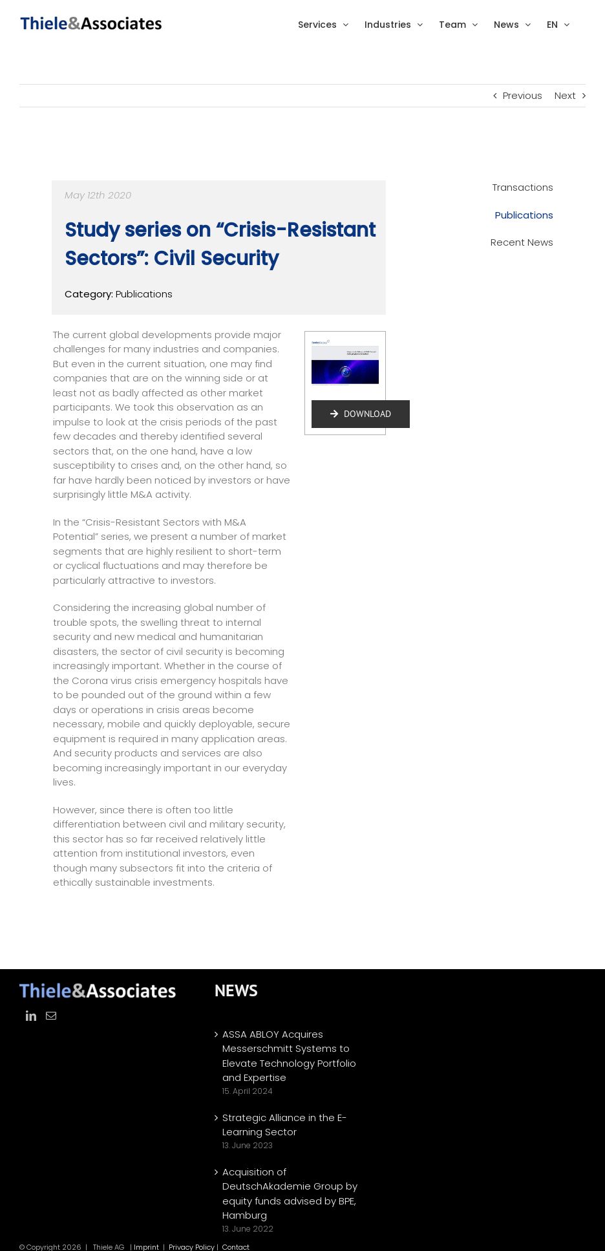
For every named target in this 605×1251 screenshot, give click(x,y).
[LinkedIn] (31, 1015)
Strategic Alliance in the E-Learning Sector (284, 1125)
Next (565, 95)
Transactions (523, 187)
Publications (524, 215)
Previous (522, 95)
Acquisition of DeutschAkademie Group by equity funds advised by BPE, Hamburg (289, 1194)
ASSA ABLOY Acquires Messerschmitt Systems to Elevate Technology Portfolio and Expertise (289, 1056)
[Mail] (51, 1015)
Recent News (522, 242)
